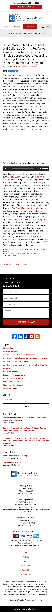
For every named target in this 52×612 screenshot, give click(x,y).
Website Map (26, 574)
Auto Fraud (12, 249)
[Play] (5, 169)
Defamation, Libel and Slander (15, 361)
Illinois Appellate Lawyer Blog (15, 455)
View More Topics (10, 388)
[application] (26, 168)
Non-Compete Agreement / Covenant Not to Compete (25, 365)
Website (17, 27)
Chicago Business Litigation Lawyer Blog (26, 18)
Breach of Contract (10, 372)
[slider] (23, 168)
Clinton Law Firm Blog (12, 462)
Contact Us (30, 27)
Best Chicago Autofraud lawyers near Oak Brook (22, 253)
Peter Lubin (15, 177)
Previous (7, 264)
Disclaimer (26, 561)
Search (26, 406)
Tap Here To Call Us (26, 7)
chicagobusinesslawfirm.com (31, 545)
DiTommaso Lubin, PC (33, 600)
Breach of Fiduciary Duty (13, 378)
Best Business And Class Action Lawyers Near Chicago (25, 358)
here (32, 245)
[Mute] (41, 169)
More (48, 27)
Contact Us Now (26, 322)
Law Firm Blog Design (26, 609)
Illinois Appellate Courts (13, 385)
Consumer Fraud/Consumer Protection (19, 355)
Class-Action (8, 348)
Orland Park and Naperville (27, 208)
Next (25, 264)
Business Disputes (21, 249)
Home (5, 27)
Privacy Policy (26, 566)
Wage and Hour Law (11, 382)
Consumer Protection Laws (14, 375)
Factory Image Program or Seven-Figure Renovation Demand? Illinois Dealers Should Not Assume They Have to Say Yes (26, 440)
